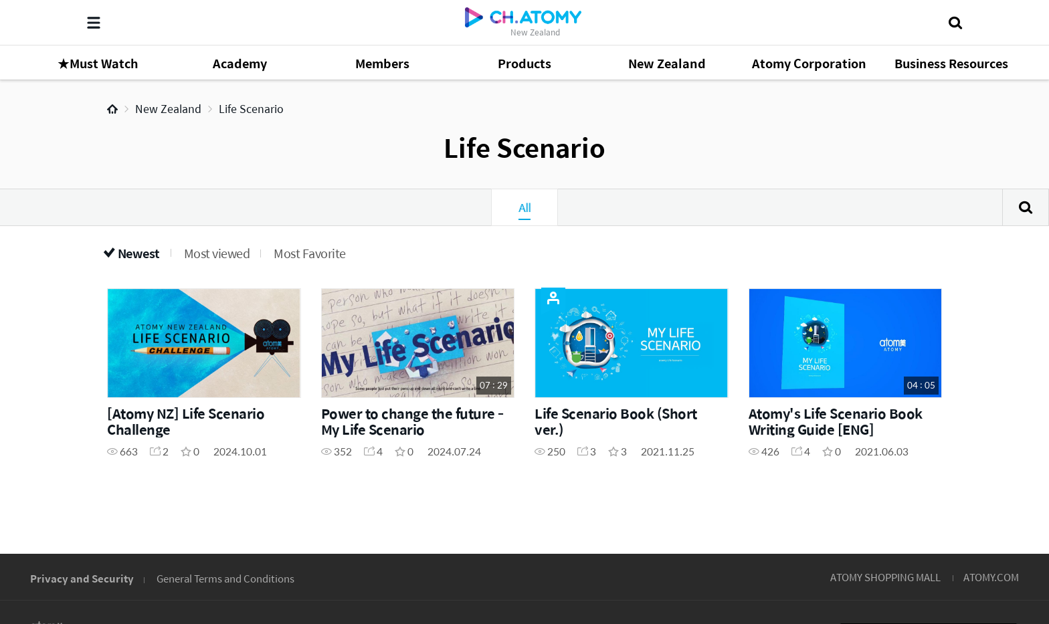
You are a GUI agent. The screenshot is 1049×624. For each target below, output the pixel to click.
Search (1025, 207)
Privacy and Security (82, 578)
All (524, 207)
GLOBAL (983, 495)
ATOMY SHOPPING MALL (885, 577)
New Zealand (168, 108)
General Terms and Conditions (225, 578)
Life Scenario (251, 108)
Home (112, 109)
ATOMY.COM (991, 577)
